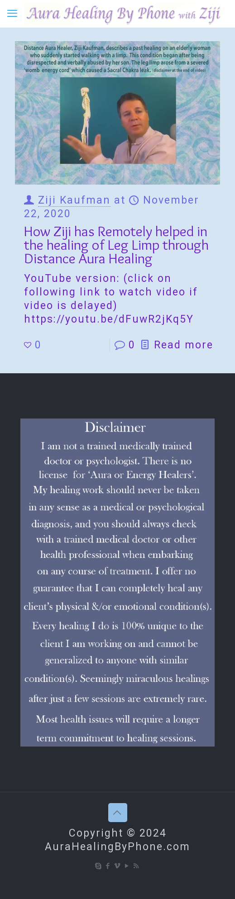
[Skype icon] (98, 866)
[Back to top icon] (117, 812)
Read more (183, 345)
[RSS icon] (136, 866)
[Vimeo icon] (117, 866)
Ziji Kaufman (74, 200)
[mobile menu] (12, 13)
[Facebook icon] (108, 866)
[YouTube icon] (127, 866)
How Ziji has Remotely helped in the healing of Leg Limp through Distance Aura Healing (116, 244)
